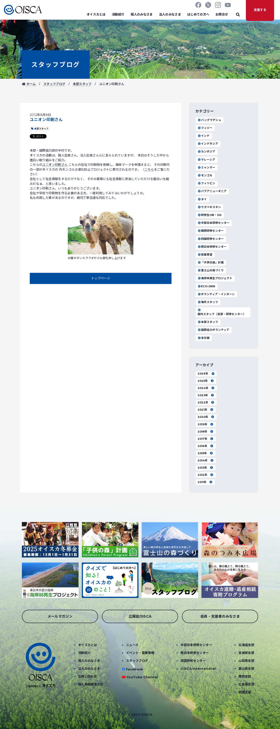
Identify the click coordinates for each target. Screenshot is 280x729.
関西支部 (244, 676)
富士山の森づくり (211, 270)
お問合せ (221, 14)
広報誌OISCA (140, 616)
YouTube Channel (142, 677)
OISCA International (198, 669)
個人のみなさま (142, 14)
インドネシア (208, 143)
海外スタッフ (208, 302)
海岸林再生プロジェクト (215, 278)
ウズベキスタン (209, 207)
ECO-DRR (206, 286)
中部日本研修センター (213, 222)
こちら (149, 170)
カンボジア (206, 151)
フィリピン (206, 183)
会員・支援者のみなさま (220, 616)
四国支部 (244, 692)
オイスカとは (96, 14)
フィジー (205, 128)
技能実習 (205, 254)
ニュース (132, 645)
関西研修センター (211, 230)
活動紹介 (118, 14)
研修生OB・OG (210, 215)
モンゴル (205, 175)
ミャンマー (206, 167)
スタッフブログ (55, 64)
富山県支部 (246, 669)
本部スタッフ (82, 84)
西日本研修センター (212, 246)
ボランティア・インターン (216, 294)
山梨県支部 (246, 661)
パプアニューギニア (212, 191)
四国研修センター (211, 238)
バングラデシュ (209, 120)
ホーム (29, 84)
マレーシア (206, 159)
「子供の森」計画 (211, 262)
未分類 (204, 338)
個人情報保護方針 (90, 684)
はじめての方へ (198, 14)
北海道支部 (246, 645)
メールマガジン (60, 616)
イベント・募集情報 (140, 653)
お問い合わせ (87, 676)
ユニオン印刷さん (54, 165)
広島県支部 (246, 684)
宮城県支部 (246, 653)
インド (204, 135)
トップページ (100, 278)
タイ (202, 199)
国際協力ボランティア (213, 329)
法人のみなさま (170, 14)
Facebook (134, 669)
